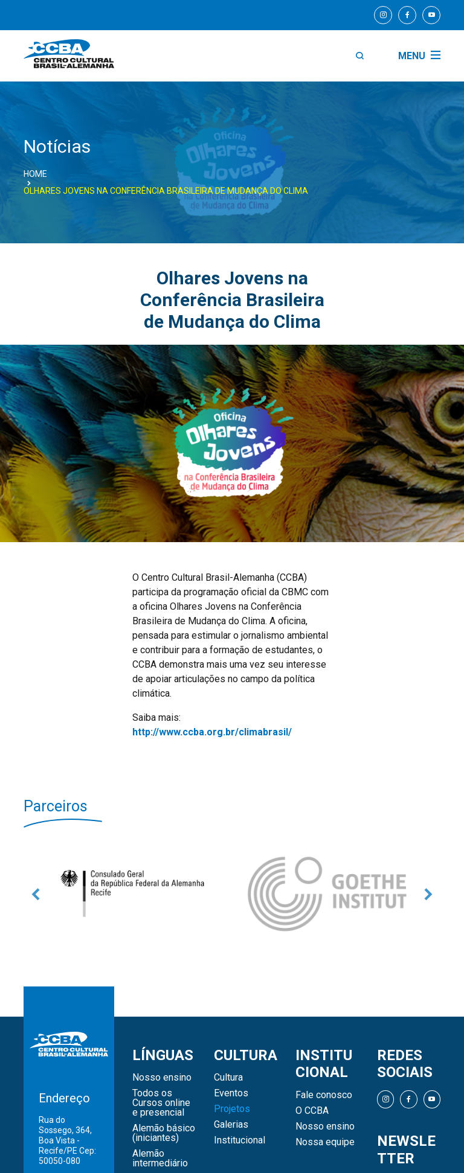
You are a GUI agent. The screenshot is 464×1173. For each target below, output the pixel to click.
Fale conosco (323, 1095)
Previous (36, 894)
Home (35, 174)
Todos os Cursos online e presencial (161, 1102)
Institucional (239, 1140)
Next (428, 894)
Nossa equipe (325, 1142)
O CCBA (312, 1111)
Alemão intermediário (160, 1158)
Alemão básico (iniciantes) (163, 1133)
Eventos (231, 1093)
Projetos (232, 1109)
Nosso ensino (162, 1077)
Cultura (228, 1077)
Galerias (231, 1125)
